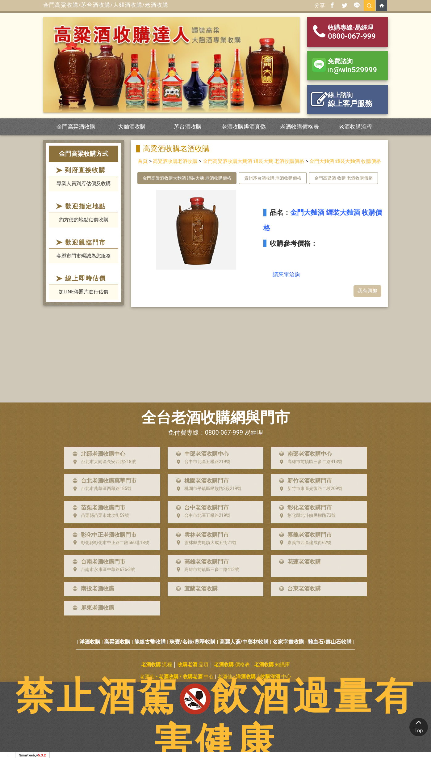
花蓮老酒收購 (298, 561)
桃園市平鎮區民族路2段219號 (207, 489)
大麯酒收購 (132, 126)
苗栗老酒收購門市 (97, 507)
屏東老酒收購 (92, 608)
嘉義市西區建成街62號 (303, 542)
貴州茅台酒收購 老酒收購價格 (272, 178)
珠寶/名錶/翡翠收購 (192, 642)
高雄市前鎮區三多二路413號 (309, 462)
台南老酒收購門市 (97, 561)
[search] (369, 5)
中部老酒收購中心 (201, 454)
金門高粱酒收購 (75, 126)
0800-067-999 (224, 432)
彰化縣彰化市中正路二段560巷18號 (109, 542)
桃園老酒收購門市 (201, 480)
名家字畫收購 (288, 642)
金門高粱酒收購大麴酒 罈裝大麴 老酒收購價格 (253, 161)
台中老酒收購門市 (201, 507)
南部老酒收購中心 (304, 454)
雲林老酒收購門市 (201, 535)
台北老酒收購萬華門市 (103, 480)
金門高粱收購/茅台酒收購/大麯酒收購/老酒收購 (105, 5)
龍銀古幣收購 (150, 642)
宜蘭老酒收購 (195, 588)
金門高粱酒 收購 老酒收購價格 (343, 178)
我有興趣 (367, 291)
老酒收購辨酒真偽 (243, 126)
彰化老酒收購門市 (304, 507)
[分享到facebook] (332, 5)
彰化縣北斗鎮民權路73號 (306, 515)
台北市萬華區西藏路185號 (101, 489)
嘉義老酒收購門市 (304, 535)
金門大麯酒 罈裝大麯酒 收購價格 (345, 161)
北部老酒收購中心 (97, 454)
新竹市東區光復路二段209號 (309, 489)
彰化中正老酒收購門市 (103, 535)
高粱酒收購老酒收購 (175, 161)
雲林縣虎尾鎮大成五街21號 (205, 542)
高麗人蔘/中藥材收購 (244, 642)
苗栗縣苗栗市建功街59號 (99, 515)
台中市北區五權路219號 (202, 462)
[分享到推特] (344, 5)
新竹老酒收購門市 (304, 480)
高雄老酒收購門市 (201, 561)
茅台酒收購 (188, 126)
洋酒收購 (89, 642)
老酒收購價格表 (299, 126)
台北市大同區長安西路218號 (103, 462)
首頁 (143, 161)
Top (418, 726)
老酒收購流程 (355, 126)
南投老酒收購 (92, 588)
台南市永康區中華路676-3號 (102, 569)
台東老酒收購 (298, 588)
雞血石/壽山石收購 (330, 642)
